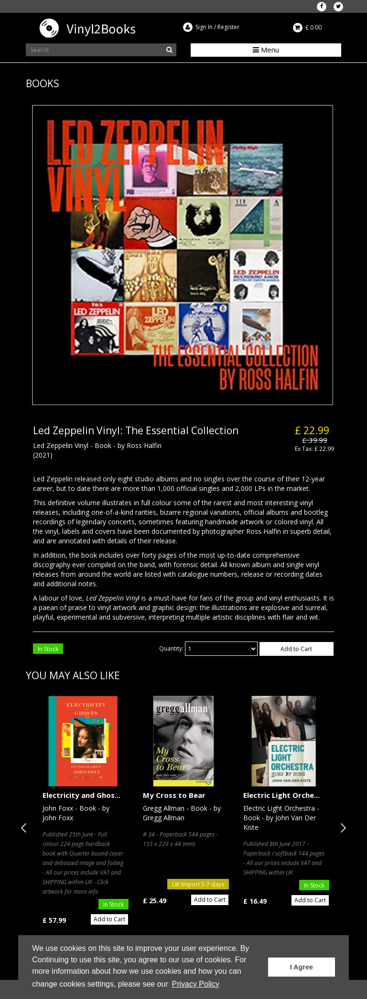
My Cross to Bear (174, 795)
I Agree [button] (301, 967)
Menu (266, 49)
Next (341, 828)
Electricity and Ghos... (81, 795)
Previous (26, 828)
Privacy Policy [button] (195, 984)
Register (228, 27)
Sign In (204, 27)
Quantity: (171, 648)
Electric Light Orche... (281, 795)
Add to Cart (296, 649)
